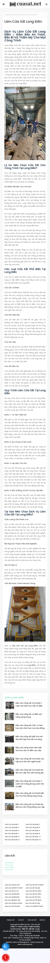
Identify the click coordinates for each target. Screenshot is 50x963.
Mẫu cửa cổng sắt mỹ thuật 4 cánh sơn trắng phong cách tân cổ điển (30, 784)
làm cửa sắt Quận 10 (33, 839)
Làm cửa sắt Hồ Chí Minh (35, 885)
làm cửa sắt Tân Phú (33, 897)
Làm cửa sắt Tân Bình (33, 900)
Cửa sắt (21, 920)
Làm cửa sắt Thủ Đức (12, 906)
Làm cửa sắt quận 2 (33, 824)
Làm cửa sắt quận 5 (12, 830)
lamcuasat (16, 15)
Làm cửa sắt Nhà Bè (12, 894)
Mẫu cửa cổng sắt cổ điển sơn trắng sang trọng (29, 715)
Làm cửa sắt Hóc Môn (33, 891)
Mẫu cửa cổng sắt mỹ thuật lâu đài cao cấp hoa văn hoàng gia (30, 771)
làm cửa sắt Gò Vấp (33, 903)
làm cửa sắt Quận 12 (12, 839)
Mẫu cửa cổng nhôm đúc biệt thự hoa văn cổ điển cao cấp (29, 749)
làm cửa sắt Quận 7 (12, 833)
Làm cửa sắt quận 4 (33, 827)
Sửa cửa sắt (32, 920)
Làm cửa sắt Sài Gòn (12, 885)
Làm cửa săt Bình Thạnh (34, 906)
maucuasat (9, 867)
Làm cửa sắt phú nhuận (13, 903)
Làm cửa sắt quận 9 (12, 836)
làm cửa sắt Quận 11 (33, 836)
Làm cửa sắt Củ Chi (12, 891)
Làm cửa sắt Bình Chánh (14, 888)
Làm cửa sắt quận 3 (12, 827)
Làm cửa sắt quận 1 (12, 824)
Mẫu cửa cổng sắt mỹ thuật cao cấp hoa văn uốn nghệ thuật (30, 760)
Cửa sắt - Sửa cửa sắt (32, 924)
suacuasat (9, 869)
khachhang (9, 862)
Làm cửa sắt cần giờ (33, 888)
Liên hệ (42, 920)
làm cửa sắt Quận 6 (33, 830)
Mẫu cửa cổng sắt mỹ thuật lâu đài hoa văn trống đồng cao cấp (30, 805)
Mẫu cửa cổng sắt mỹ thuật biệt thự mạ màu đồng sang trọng (30, 794)
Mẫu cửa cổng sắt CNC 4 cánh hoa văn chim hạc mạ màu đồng (30, 726)
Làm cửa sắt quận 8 (33, 833)
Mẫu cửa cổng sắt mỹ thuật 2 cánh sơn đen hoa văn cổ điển (29, 704)
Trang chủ (7, 15)
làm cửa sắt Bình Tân (12, 900)
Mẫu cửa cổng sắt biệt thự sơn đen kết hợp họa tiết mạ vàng (29, 737)
